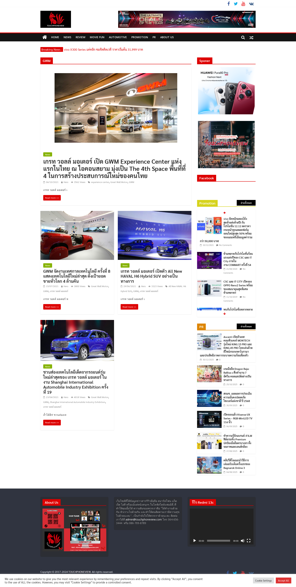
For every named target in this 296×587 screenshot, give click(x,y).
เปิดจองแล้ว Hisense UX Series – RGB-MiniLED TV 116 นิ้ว (238, 418)
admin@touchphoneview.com (144, 519)
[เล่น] (195, 541)
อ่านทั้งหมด (246, 202)
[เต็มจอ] (249, 541)
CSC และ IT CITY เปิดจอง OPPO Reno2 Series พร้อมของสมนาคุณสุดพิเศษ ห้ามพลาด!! (238, 287)
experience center (100, 182)
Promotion (139, 37)
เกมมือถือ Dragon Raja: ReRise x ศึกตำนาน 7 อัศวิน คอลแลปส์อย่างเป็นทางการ (237, 374)
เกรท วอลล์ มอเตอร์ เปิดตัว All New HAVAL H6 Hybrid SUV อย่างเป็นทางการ (151, 276)
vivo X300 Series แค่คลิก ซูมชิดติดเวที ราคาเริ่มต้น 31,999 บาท (103, 49)
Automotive (118, 37)
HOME (55, 37)
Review (80, 37)
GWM (131, 182)
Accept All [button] (283, 580)
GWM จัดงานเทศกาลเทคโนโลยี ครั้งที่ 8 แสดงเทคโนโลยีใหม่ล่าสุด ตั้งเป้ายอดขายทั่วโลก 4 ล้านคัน (76, 276)
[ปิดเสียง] (242, 541)
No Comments (225, 245)
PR (154, 37)
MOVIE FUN (97, 37)
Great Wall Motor (118, 182)
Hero (66, 182)
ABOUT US (167, 37)
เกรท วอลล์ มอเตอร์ (59, 291)
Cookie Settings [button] (263, 580)
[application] (222, 526)
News (67, 37)
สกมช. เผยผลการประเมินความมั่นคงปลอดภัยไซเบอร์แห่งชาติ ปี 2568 (238, 397)
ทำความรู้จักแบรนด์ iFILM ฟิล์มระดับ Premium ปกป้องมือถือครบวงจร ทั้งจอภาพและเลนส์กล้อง (238, 441)
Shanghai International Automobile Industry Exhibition (77, 401)
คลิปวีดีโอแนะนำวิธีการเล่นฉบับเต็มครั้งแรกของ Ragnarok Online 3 (237, 463)
